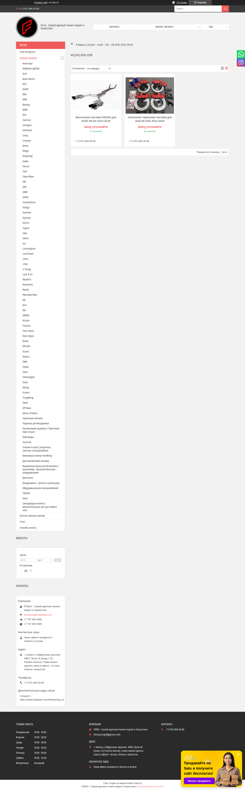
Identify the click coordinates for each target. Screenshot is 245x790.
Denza (25, 145)
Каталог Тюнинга (28, 58)
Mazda (26, 289)
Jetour (26, 238)
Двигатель (28, 477)
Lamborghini (29, 248)
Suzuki (26, 351)
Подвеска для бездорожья (36, 423)
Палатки (27, 442)
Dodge (26, 151)
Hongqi (26, 207)
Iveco (25, 498)
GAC (24, 181)
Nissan (26, 320)
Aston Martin (29, 79)
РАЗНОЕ (26, 493)
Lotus (25, 264)
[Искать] (225, 8)
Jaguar (26, 228)
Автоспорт (28, 63)
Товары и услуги (85, 44)
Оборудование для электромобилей (40, 488)
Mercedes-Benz (30, 294)
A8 (106, 44)
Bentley (26, 104)
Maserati (27, 279)
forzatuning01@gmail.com (38, 614)
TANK (25, 361)
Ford (25, 171)
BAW (25, 99)
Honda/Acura (29, 202)
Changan (27, 125)
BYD (24, 115)
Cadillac (27, 120)
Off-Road (27, 408)
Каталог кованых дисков (32, 515)
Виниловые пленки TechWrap (37, 455)
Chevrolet (27, 130)
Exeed (25, 161)
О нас (22, 521)
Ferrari (26, 166)
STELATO (26, 346)
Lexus (25, 259)
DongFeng (28, 156)
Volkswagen (29, 377)
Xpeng (26, 387)
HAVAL (26, 197)
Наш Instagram (27, 52)
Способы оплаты (28, 527)
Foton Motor (28, 176)
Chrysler (27, 140)
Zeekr (25, 402)
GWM (25, 192)
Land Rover (28, 253)
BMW (25, 110)
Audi (100, 44)
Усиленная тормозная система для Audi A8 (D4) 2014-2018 (150, 119)
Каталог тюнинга (164, 27)
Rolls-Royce (28, 336)
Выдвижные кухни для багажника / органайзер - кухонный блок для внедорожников (41, 469)
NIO (24, 310)
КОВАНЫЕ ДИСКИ (31, 68)
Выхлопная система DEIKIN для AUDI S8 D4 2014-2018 (96, 119)
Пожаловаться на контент (151, 786)
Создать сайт (41, 2)
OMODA (26, 315)
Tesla (25, 372)
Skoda (26, 341)
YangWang (28, 397)
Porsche (26, 326)
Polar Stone (28, 331)
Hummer (27, 212)
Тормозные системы (33, 418)
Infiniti (26, 223)
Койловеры (28, 437)
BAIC (25, 94)
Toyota (26, 367)
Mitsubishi (28, 284)
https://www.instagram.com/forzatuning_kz (42, 699)
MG (24, 300)
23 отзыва (182, 2)
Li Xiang (27, 269)
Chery (25, 135)
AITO (24, 84)
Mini (25, 305)
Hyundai (27, 218)
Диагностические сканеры (36, 461)
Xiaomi (26, 392)
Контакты (114, 27)
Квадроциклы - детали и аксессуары (41, 483)
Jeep (25, 233)
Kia (24, 243)
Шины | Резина (30, 413)
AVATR (25, 89)
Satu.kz (138, 783)
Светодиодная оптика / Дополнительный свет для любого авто (40, 507)
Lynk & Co (27, 274)
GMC (25, 187)
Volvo (25, 382)
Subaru (26, 356)
